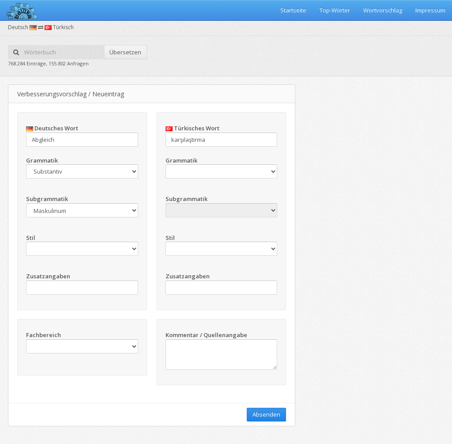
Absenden (266, 414)
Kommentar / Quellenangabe (206, 335)
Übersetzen (125, 52)
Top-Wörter (335, 10)
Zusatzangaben (48, 276)
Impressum (430, 10)
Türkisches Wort (192, 128)
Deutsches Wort (52, 128)
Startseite (293, 10)
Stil (30, 238)
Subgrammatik (47, 199)
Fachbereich (43, 335)
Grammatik (42, 160)
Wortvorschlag (382, 10)
